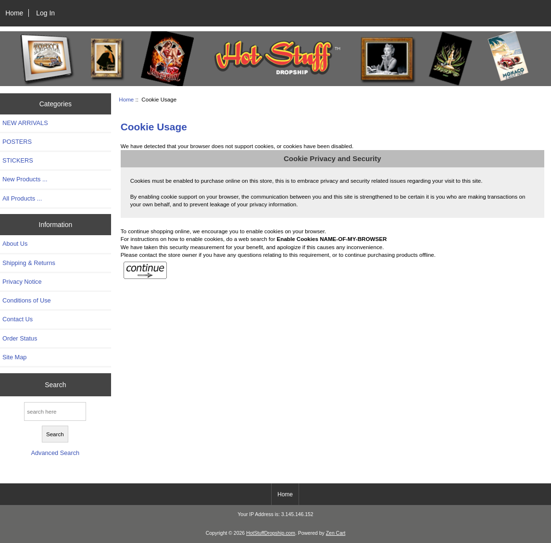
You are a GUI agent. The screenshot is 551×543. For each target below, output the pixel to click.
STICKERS (17, 160)
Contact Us (17, 319)
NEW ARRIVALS (25, 122)
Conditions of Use (26, 300)
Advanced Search (55, 452)
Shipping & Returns (28, 262)
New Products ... (25, 179)
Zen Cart (336, 533)
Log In (45, 13)
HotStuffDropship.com (270, 533)
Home (14, 13)
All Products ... (22, 198)
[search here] (55, 411)
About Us (14, 243)
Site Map (14, 357)
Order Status (19, 338)
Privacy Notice (21, 281)
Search (55, 385)
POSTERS (17, 141)
